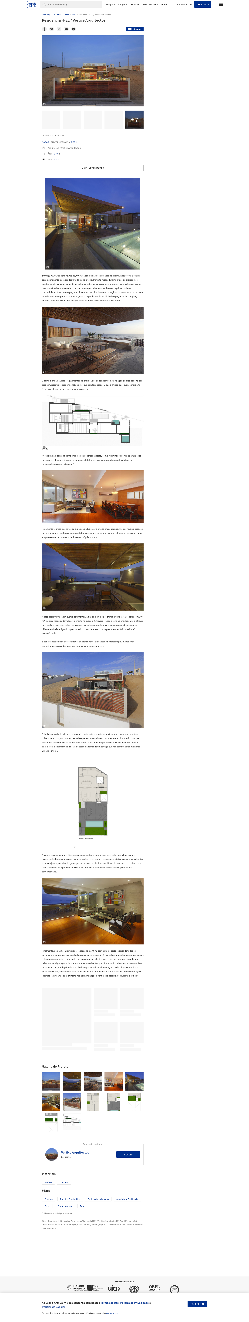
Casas (45, 142)
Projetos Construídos (70, 1199)
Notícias (153, 4)
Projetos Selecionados (98, 1199)
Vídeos (164, 4)
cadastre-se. (112, 1313)
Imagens (122, 4)
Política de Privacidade (134, 1303)
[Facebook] (44, 29)
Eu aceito (197, 1304)
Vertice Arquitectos (75, 1152)
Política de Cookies (53, 1307)
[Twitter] (51, 29)
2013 (56, 159)
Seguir (128, 1154)
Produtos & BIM (138, 4)
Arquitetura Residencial (127, 1199)
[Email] (66, 29)
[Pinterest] (73, 29)
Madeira (48, 1182)
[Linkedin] (59, 29)
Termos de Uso (110, 1303)
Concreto (64, 1182)
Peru (74, 142)
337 (56, 153)
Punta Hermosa (65, 1206)
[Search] (75, 4)
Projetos (110, 4)
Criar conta (203, 4)
